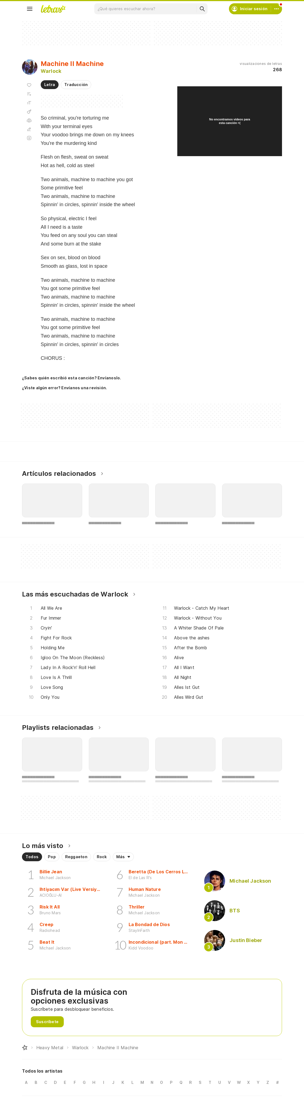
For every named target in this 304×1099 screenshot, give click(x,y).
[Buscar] (202, 8)
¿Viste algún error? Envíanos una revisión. (64, 388)
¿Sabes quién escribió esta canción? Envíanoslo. (71, 377)
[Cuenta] (276, 8)
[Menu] (29, 8)
